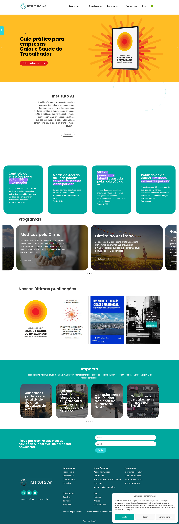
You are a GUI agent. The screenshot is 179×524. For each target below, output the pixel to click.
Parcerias (67, 483)
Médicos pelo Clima (133, 479)
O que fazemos (95, 6)
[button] (1, 47)
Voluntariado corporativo (104, 487)
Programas (114, 6)
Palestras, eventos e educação (107, 479)
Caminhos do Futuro (134, 472)
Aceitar (125, 517)
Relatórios (67, 501)
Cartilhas (66, 497)
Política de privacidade (73, 511)
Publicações (131, 6)
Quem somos (76, 6)
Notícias (97, 497)
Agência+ (92, 521)
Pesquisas (98, 483)
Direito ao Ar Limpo (133, 476)
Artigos (97, 501)
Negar (145, 517)
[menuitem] (153, 6)
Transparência (69, 479)
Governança (68, 476)
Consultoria (99, 476)
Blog (144, 6)
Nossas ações (100, 504)
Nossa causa (68, 472)
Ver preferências (165, 517)
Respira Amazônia (132, 483)
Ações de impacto (102, 472)
